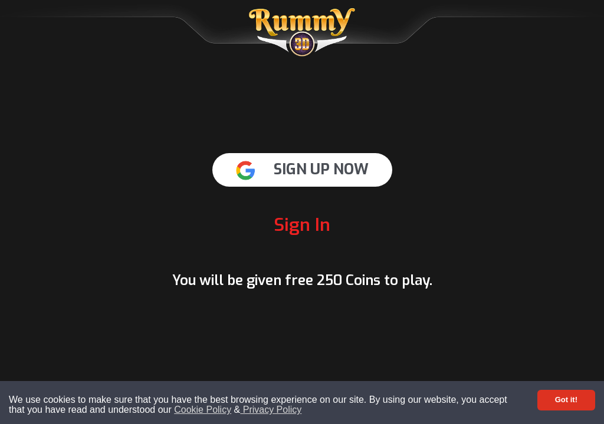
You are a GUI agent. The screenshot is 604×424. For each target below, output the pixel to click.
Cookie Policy (202, 410)
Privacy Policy (270, 410)
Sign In (302, 225)
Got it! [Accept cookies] (566, 399)
